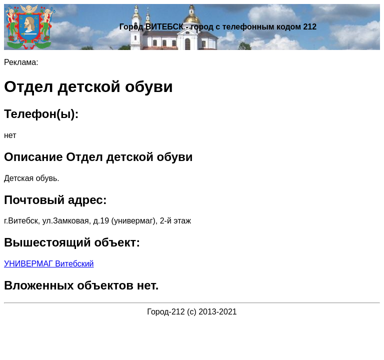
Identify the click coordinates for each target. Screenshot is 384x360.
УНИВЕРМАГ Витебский (49, 264)
